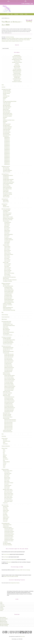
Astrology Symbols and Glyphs (8, 179)
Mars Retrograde (6, 328)
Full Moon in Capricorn (19, 38)
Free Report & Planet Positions (8, 342)
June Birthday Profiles (8, 295)
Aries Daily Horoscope (8, 358)
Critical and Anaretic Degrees (8, 183)
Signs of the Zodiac (17, 66)
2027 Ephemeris (7, 161)
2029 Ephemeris (7, 164)
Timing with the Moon (6, 129)
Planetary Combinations (6, 446)
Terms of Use (2, 606)
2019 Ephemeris (7, 150)
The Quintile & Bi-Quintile (8, 239)
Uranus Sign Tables (6, 130)
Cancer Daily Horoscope (8, 359)
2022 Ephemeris (7, 154)
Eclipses (4, 98)
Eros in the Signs (7, 265)
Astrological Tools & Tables (6, 89)
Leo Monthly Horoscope (8, 403)
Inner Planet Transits (7, 473)
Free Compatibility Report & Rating (9, 339)
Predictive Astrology (17, 73)
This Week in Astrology (7, 415)
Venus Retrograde (6, 333)
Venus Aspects (6, 243)
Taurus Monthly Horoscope (8, 410)
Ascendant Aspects (7, 222)
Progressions (5, 502)
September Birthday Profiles (9, 302)
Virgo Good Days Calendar (8, 390)
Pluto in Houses (7, 255)
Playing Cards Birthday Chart (8, 307)
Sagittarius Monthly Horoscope (9, 407)
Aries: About (5, 507)
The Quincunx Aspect (8, 238)
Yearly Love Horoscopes (7, 430)
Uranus (4, 465)
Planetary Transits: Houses (7, 489)
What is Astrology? (6, 196)
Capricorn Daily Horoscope (8, 360)
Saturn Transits (6, 481)
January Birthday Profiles (8, 292)
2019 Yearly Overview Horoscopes (10, 419)
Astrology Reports (17, 55)
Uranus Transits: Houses (8, 500)
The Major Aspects (6, 195)
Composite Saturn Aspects (8, 536)
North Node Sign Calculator (7, 114)
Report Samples (5, 200)
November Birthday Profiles (9, 299)
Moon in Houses (7, 251)
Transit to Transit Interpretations (8, 332)
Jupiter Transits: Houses (8, 490)
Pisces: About (5, 515)
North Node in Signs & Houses (8, 218)
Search (1, 610)
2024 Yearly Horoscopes (8, 426)
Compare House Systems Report (8, 182)
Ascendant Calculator (6, 90)
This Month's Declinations (7, 126)
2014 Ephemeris (7, 144)
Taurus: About (5, 519)
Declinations (5, 97)
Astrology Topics (17, 77)
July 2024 (25, 38)
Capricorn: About (6, 510)
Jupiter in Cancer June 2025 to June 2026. (11, 576)
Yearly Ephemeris (6, 136)
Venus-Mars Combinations (7, 170)
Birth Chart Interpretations (17, 56)
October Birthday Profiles (8, 300)
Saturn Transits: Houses (8, 497)
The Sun (4, 464)
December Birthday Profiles (9, 290)
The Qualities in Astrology (7, 281)
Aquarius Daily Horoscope (8, 356)
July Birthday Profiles (8, 294)
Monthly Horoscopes (6, 395)
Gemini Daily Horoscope (8, 362)
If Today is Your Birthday (7, 303)
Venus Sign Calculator (6, 132)
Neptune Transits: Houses (8, 494)
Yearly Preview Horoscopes (7, 431)
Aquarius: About (6, 506)
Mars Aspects (6, 226)
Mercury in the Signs (7, 270)
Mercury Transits (7, 477)
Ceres (4, 449)
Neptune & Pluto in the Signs (9, 273)
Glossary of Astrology (6, 186)
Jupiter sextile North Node (11, 39)
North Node (5, 457)
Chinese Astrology (5, 314)
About (3, 84)
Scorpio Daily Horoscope (8, 368)
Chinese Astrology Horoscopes (8, 351)
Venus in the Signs (7, 275)
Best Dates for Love (6, 350)
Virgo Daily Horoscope (8, 371)
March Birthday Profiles (8, 296)
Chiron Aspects (7, 223)
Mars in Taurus (24, 39)
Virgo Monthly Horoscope (8, 411)
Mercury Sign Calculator (7, 106)
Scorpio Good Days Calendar (9, 387)
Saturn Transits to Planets (8, 482)
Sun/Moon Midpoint (6, 461)
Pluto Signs (5, 117)
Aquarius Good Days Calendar (9, 375)
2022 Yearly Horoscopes (8, 423)
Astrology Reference (17, 76)
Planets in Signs (5, 262)
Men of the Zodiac (6, 167)
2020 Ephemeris (7, 152)
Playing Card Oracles (6, 441)
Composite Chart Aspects (7, 527)
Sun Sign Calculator (6, 125)
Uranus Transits (7, 486)
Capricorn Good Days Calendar (9, 379)
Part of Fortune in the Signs (7, 219)
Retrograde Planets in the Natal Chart (9, 277)
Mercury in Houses (7, 250)
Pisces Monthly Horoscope (8, 406)
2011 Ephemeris (7, 141)
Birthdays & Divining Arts (17, 70)
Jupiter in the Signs (7, 267)
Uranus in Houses (7, 259)
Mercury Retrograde (6, 329)
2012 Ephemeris (7, 142)
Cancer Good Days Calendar (9, 378)
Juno (4, 453)
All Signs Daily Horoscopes (9, 354)
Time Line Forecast (6, 554)
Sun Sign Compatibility (7, 543)
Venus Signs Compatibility (7, 544)
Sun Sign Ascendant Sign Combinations (10, 279)
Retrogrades (5, 121)
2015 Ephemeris (7, 145)
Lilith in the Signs (6, 215)
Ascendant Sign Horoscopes (8, 348)
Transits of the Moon (7, 485)
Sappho (4, 122)
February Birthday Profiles (8, 291)
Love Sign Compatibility (17, 69)
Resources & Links (17, 80)
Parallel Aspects (7, 231)
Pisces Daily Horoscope (8, 366)
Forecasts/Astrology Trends (6, 321)
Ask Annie (17, 63)
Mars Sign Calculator (6, 105)
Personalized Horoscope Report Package (10, 559)
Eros (4, 452)
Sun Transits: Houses (8, 498)
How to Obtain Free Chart (7, 188)
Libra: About (5, 514)
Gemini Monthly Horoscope (9, 402)
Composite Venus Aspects (8, 540)
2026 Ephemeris (7, 160)
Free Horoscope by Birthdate (8, 341)
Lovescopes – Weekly (6, 394)
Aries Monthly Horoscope (8, 398)
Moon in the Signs (7, 271)
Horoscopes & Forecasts (17, 58)
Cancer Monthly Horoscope (9, 399)
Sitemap (1, 607)
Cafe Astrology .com (6, 8)
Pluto (4, 460)
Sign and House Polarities (7, 192)
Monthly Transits (6, 109)
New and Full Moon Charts (7, 113)
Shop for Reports (3, 617)
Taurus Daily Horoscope (8, 370)
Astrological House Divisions (8, 175)
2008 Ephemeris (7, 137)
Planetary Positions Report (7, 343)
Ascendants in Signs (6, 210)
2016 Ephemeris (7, 146)
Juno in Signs (6, 266)
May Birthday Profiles (8, 298)
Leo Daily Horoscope (7, 363)
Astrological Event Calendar (14, 582)
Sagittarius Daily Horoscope (9, 367)
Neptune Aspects (7, 230)
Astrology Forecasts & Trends (17, 59)
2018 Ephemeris (7, 149)
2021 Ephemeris (7, 153)
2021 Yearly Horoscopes (8, 422)
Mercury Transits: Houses (8, 493)
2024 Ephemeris (7, 157)
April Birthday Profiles (8, 287)
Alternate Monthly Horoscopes (8, 347)
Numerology (4, 436)
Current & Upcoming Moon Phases (9, 325)
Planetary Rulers (6, 190)
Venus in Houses (7, 261)
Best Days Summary (6, 93)
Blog (2, 312)
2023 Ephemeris (7, 156)
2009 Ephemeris (7, 138)
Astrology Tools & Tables (17, 74)
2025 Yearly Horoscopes (8, 427)
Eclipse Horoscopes (6, 372)
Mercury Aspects (7, 227)
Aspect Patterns (5, 211)
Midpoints (4, 205)
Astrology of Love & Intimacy (17, 62)
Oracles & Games (5, 438)
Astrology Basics (6, 176)
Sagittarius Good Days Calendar (9, 386)
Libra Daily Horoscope (8, 364)
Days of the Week (6, 184)
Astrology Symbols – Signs (7, 180)
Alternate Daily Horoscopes (9, 355)
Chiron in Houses (7, 246)
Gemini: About (5, 511)
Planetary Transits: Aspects (7, 470)
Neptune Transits (7, 478)
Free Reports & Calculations (17, 81)
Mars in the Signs (7, 269)
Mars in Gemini (18, 39)
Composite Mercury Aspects (9, 531)
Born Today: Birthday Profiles (8, 286)
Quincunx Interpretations (8, 234)
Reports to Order (6, 201)
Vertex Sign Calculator (7, 134)
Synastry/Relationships (6, 523)
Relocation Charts (6, 206)
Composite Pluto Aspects (8, 535)
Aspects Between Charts (7, 524)
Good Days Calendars (6, 374)
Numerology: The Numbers (7, 304)
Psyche (4, 118)
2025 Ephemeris (7, 158)
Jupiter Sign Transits (6, 391)
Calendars (4, 94)
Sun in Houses (6, 258)
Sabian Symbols (5, 191)
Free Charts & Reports (4, 618)
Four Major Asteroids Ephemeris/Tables (9, 101)
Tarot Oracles (5, 443)
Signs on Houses (6, 278)
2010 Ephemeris (7, 140)
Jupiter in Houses (7, 247)
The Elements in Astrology (7, 194)
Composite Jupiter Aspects (9, 528)
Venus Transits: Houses (8, 501)
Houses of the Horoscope (7, 187)
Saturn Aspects (7, 235)
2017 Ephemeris (7, 148)
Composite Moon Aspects (8, 532)
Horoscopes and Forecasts (6, 346)
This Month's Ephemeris (7, 128)
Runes (4, 442)
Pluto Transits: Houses (8, 496)
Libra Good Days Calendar (8, 383)
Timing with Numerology (7, 308)
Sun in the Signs (7, 274)
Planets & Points (17, 67)
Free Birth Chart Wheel (7, 338)
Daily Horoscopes (6, 352)
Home (1, 602)
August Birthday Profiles (8, 288)
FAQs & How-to (4, 319)
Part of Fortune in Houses (8, 254)
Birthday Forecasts (6, 284)
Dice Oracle (5, 439)
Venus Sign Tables (6, 133)
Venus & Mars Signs (6, 169)
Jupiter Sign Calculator (7, 102)
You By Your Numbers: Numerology (9, 310)
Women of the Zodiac (6, 171)
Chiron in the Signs (7, 263)
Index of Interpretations (7, 214)
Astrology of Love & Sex (6, 166)
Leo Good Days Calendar (8, 382)
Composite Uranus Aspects (9, 539)
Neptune (4, 456)
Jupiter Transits (7, 474)
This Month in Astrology (7, 414)
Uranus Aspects (7, 242)
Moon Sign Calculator (6, 110)
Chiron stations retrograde (10, 38)
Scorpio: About (5, 518)
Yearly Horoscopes (6, 418)
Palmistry (4, 306)
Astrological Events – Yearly (7, 324)
